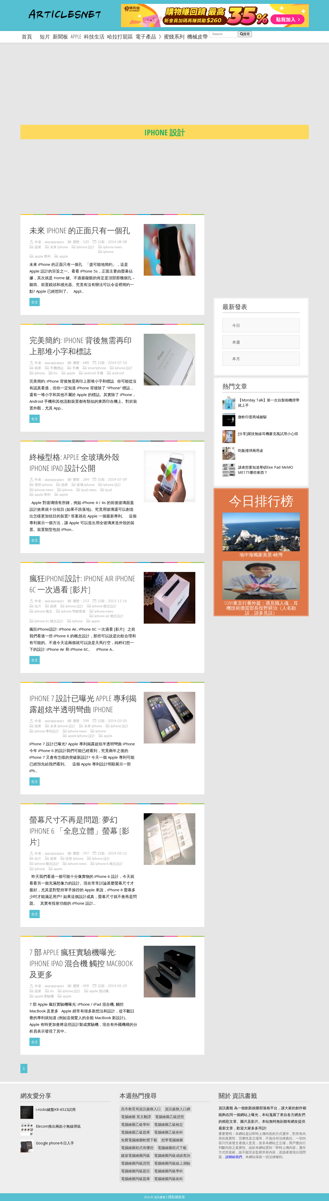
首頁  (29, 36)
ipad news (89, 490)
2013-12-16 (117, 601)
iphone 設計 (85, 247)
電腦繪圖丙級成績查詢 (172, 1155)
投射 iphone (74, 858)
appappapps (54, 242)
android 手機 (93, 373)
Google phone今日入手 (55, 1143)
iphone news (112, 247)
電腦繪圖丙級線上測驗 (172, 1163)
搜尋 (245, 34)
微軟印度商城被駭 (252, 416)
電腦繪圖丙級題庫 (135, 1178)
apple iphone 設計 (81, 736)
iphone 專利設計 (47, 731)
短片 (45, 36)
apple (76, 36)
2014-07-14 (117, 363)
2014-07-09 (117, 479)
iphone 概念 (43, 611)
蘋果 (38, 247)
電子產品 (145, 36)
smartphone (97, 368)
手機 (75, 368)
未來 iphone (59, 247)
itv (52, 991)
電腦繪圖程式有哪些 (137, 1147)
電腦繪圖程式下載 (172, 1147)
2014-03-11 (117, 853)
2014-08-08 (117, 242)
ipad (108, 490)
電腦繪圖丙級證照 (135, 1163)
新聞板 (60, 36)
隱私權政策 (176, 1197)
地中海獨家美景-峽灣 (261, 555)
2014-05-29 (117, 986)
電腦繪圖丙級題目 (135, 1170)
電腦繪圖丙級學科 (168, 1170)
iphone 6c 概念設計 (49, 621)
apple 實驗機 (44, 996)
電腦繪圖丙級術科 (168, 1178)
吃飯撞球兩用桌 (250, 450)
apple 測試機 (99, 991)
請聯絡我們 (233, 1157)
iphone (108, 252)
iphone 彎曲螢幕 (73, 611)
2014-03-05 (117, 721)
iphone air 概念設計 (109, 616)
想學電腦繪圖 (172, 1139)
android (118, 373)
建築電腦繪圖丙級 (135, 1155)
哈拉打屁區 (120, 36)
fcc (56, 373)
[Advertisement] (174, 88)
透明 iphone (43, 485)
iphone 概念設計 (104, 606)
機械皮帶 (197, 36)
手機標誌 (56, 368)
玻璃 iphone (85, 485)
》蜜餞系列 (171, 36)
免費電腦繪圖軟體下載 (139, 1139)
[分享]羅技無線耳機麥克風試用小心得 (268, 433)
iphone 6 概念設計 (109, 864)
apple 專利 (43, 256)
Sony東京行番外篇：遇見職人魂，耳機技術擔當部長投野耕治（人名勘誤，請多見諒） (261, 608)
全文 (34, 302)
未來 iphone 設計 (62, 726)
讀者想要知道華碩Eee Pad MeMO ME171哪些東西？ (265, 470)
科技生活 (94, 36)
